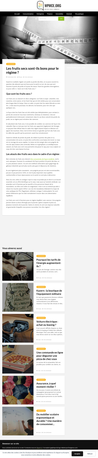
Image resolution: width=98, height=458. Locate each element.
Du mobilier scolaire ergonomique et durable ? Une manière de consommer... (49, 419)
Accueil (17, 14)
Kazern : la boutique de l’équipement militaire (49, 292)
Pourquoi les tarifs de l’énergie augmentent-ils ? (48, 263)
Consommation (28, 14)
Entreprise (40, 14)
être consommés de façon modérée (42, 159)
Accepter (77, 454)
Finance (49, 14)
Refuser (90, 454)
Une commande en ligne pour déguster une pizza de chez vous (49, 356)
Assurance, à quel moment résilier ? (46, 385)
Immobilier (59, 14)
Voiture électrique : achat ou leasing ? (47, 323)
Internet (69, 14)
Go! (61, 18)
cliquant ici (39, 448)
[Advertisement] (33, 230)
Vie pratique (79, 14)
